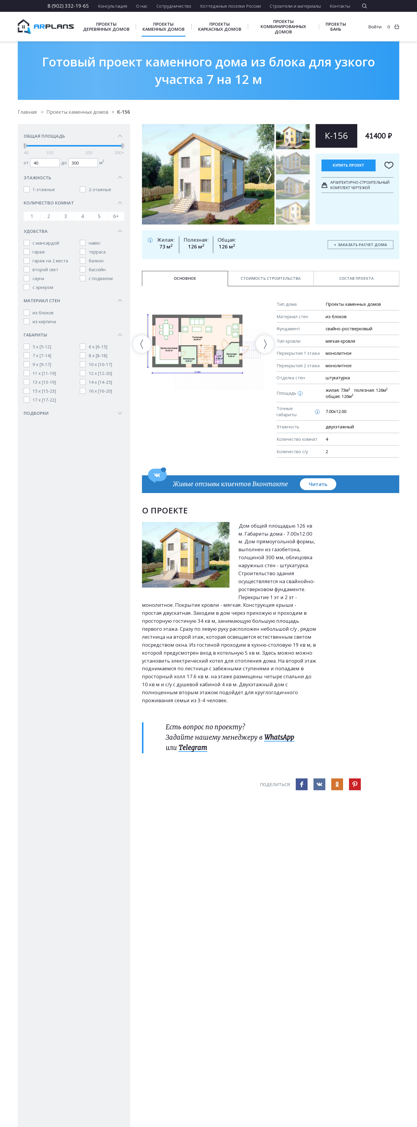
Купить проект (348, 165)
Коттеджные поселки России (230, 6)
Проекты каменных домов (164, 26)
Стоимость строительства (270, 278)
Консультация (112, 6)
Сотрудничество (173, 6)
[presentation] (142, 344)
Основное (185, 278)
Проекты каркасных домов (219, 26)
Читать (318, 484)
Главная (28, 112)
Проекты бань (336, 26)
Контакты (340, 6)
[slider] (25, 146)
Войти (375, 27)
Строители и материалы (295, 6)
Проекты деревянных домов (106, 26)
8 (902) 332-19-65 (68, 5)
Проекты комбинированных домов (283, 26)
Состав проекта (356, 278)
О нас (142, 6)
